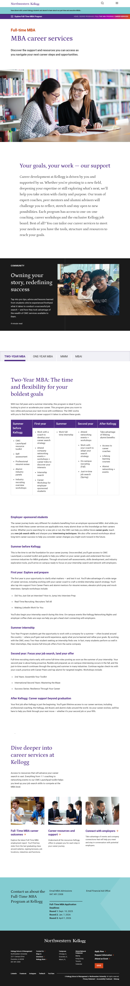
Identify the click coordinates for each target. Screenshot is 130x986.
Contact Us (40, 951)
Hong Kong (79, 959)
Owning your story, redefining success (31, 282)
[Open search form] (107, 3)
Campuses (62, 951)
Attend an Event (102, 959)
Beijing (78, 956)
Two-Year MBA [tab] (14, 356)
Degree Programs (86, 16)
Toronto (78, 961)
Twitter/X (42, 973)
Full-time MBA (23, 30)
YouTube (51, 973)
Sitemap (116, 979)
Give (99, 965)
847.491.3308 (56, 894)
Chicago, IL (63, 954)
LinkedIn (14, 973)
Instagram (32, 973)
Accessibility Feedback (104, 979)
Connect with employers (102, 831)
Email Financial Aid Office (98, 891)
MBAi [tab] (78, 356)
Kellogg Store (41, 959)
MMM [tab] (64, 356)
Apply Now (100, 951)
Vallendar (79, 964)
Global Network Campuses (81, 952)
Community (18, 265)
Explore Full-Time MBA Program (26, 16)
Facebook (23, 973)
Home (76, 16)
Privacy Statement (89, 979)
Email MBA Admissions (61, 891)
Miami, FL (62, 959)
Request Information (104, 955)
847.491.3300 (15, 962)
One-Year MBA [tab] (43, 356)
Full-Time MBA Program (104, 16)
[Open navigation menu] (117, 3)
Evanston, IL (63, 957)
